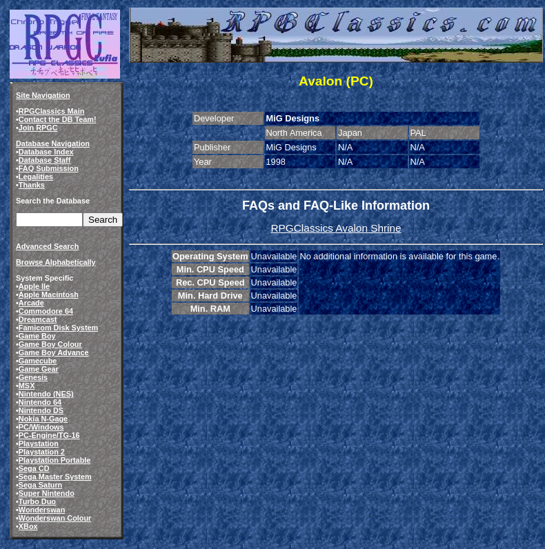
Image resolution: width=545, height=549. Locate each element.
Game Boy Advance (54, 352)
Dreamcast (38, 319)
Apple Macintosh (49, 294)
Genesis (33, 377)
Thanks (32, 185)
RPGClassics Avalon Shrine (335, 228)
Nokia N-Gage (43, 419)
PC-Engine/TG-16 (49, 435)
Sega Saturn (40, 485)
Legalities (36, 176)
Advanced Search (47, 246)
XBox (28, 526)
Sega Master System (55, 476)
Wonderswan (42, 510)
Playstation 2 (42, 452)
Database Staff (45, 160)
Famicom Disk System (58, 327)
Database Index (46, 152)
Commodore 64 (46, 311)
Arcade (31, 303)
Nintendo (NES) (46, 394)
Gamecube (38, 361)
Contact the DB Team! (58, 119)
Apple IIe (34, 286)
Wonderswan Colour (55, 518)
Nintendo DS (41, 410)
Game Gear (39, 369)
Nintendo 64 (40, 402)
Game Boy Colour (50, 344)
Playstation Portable (55, 460)
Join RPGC (38, 127)
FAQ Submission (49, 168)
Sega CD (34, 468)
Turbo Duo (37, 501)
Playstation (39, 443)
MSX (27, 385)
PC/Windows (41, 427)
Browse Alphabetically (56, 262)
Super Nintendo (47, 493)
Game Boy (37, 336)
